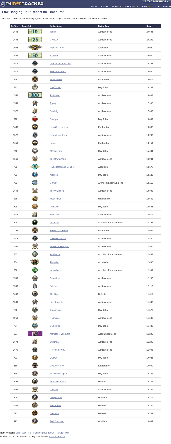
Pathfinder (55, 95)
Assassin (54, 222)
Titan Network (156, 1)
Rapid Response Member (62, 167)
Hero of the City (57, 350)
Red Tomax (48, 433)
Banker (53, 358)
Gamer (53, 183)
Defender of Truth (58, 135)
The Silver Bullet (58, 381)
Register (167, 6)
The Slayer (55, 294)
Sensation (54, 214)
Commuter (55, 326)
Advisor (53, 286)
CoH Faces (20, 433)
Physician (54, 262)
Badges (115, 6)
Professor (54, 206)
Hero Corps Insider (59, 127)
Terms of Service (57, 436)
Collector (54, 39)
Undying (54, 389)
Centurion (54, 413)
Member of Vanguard (60, 334)
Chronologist (56, 310)
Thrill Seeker (56, 79)
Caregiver (54, 119)
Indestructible (56, 302)
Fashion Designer (58, 373)
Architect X (55, 254)
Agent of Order (57, 47)
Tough (53, 103)
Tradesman (55, 199)
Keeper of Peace (58, 71)
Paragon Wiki (62, 433)
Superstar (54, 342)
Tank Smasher (57, 421)
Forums (104, 6)
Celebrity (54, 111)
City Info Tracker (22, 4)
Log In (156, 6)
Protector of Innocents (60, 63)
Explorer (54, 55)
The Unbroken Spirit (59, 246)
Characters (130, 6)
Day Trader (55, 87)
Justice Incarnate (58, 238)
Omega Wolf (56, 397)
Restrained (55, 278)
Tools (144, 6)
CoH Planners (35, 433)
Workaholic (55, 270)
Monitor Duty (56, 151)
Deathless (54, 318)
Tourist (53, 32)
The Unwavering (58, 159)
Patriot (53, 143)
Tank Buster (55, 405)
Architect (54, 175)
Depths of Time (57, 365)
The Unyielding (57, 191)
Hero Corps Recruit (59, 230)
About (94, 6)
